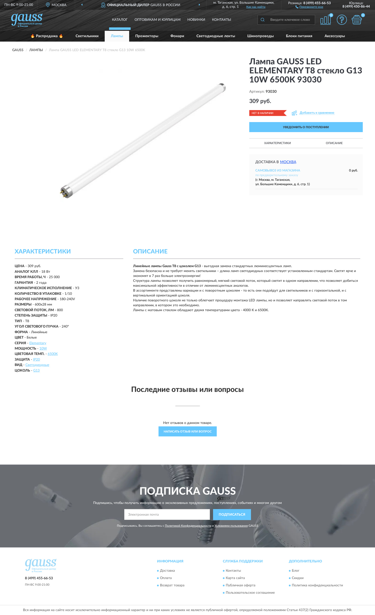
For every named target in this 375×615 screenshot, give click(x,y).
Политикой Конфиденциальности (188, 525)
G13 (36, 370)
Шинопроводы (260, 36)
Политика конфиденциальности (317, 585)
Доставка (167, 571)
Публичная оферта (240, 585)
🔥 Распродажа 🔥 (46, 36)
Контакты (221, 20)
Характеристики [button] (277, 143)
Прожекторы (146, 36)
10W (43, 348)
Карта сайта (235, 578)
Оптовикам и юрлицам (158, 20)
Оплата (166, 578)
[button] (309, 6)
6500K (53, 354)
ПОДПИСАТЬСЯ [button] (232, 514)
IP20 (36, 359)
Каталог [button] (120, 20)
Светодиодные (37, 365)
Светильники (87, 36)
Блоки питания (299, 36)
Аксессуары (335, 36)
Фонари (177, 36)
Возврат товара (172, 585)
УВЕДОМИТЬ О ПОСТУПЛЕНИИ (306, 127)
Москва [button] (288, 162)
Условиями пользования (231, 525)
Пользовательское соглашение (250, 593)
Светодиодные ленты (215, 36)
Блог (295, 571)
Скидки (298, 578)
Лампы (117, 36)
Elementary (37, 343)
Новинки (196, 20)
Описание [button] (334, 143)
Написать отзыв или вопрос (188, 431)
